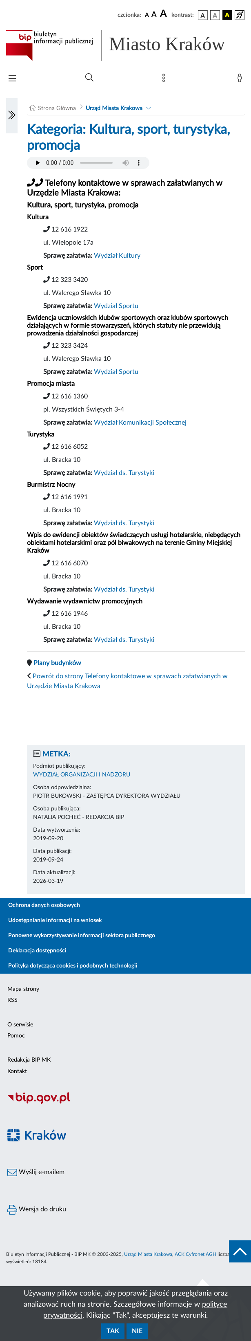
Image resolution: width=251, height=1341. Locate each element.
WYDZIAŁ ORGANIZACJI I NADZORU (81, 775)
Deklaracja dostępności (37, 951)
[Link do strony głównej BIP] (125, 45)
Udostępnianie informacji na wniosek (55, 920)
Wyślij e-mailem (35, 1172)
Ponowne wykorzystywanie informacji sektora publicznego (81, 935)
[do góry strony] (240, 1251)
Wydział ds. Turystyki (124, 473)
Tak (113, 1331)
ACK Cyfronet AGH (195, 1254)
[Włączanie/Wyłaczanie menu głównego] (12, 79)
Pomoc (16, 1036)
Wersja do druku (36, 1210)
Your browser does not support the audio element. (88, 163)
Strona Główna (57, 108)
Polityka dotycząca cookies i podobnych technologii (73, 966)
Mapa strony (23, 989)
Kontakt (17, 1071)
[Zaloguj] (241, 80)
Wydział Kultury (117, 255)
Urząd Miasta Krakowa (114, 108)
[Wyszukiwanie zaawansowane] (89, 78)
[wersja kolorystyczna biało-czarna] (215, 15)
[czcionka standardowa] (147, 15)
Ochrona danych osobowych (44, 905)
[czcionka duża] (164, 14)
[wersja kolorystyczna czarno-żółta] (227, 15)
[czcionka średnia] (154, 14)
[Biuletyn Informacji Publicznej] (125, 1102)
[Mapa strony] (165, 80)
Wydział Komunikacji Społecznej (140, 422)
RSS (12, 1000)
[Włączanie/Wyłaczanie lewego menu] (12, 115)
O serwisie (20, 1025)
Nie (137, 1331)
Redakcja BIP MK (29, 1060)
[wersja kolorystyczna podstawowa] (203, 15)
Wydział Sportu (116, 306)
